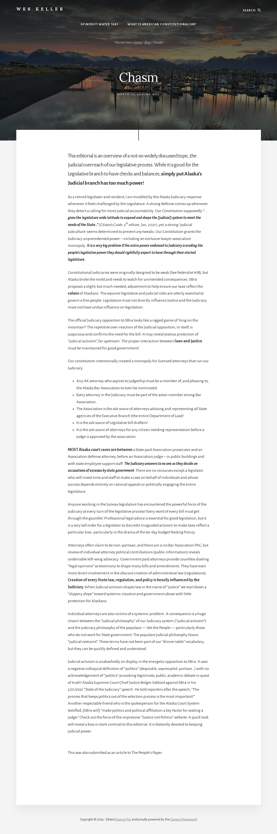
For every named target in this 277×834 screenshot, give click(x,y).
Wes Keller (40, 9)
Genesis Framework (183, 819)
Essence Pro (123, 819)
